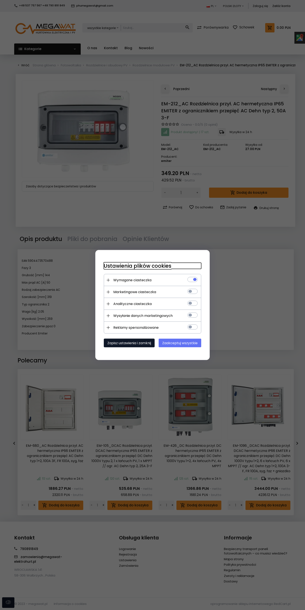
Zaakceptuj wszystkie (180, 343)
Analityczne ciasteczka (132, 303)
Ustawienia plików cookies (137, 266)
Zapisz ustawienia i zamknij (129, 343)
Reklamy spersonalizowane (136, 327)
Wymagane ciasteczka (132, 280)
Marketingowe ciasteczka (134, 292)
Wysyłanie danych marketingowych (143, 315)
